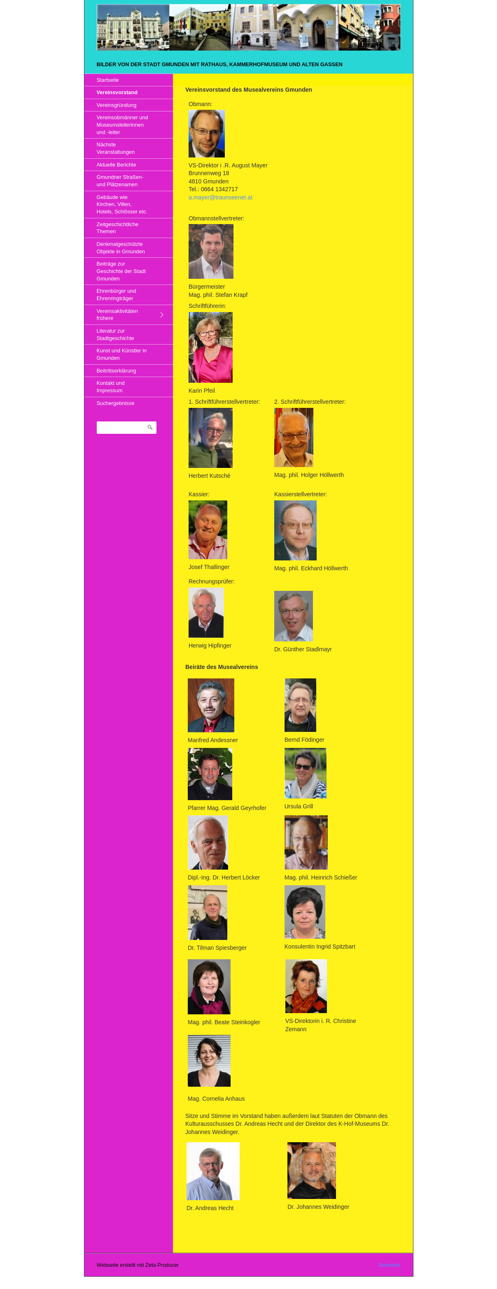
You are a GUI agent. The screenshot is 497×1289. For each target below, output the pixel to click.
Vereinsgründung (117, 105)
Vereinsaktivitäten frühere (117, 315)
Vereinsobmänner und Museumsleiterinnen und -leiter (122, 124)
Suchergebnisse (116, 403)
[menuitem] (129, 80)
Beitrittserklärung (116, 371)
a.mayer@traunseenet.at (220, 197)
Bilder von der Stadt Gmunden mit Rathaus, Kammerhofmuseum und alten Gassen (220, 64)
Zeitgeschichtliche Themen (118, 228)
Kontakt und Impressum (111, 386)
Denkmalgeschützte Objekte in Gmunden (121, 248)
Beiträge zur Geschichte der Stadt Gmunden (121, 271)
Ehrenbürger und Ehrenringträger (116, 294)
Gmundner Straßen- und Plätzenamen (120, 180)
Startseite (108, 80)
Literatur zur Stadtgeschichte (115, 334)
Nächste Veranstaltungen (116, 148)
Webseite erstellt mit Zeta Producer (138, 1265)
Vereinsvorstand (117, 92)
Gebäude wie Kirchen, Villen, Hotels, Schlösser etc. (122, 204)
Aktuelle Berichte (116, 165)
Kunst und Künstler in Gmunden (122, 354)
